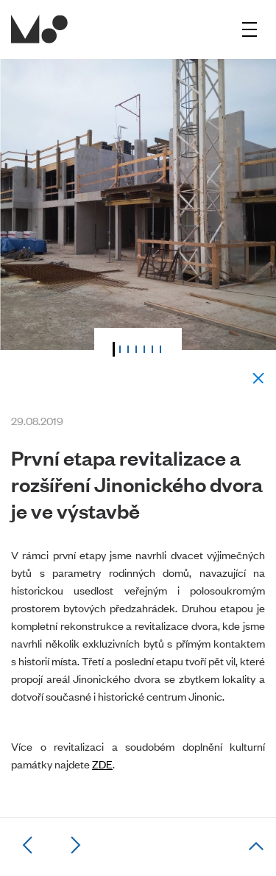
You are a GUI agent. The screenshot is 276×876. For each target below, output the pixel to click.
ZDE (102, 763)
